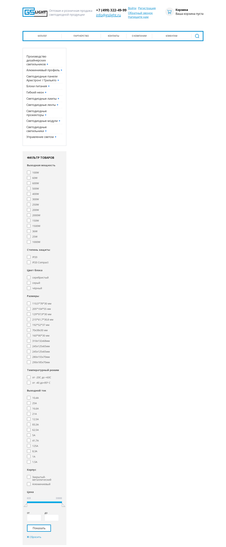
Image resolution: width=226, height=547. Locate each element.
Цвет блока (34, 270)
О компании (139, 35)
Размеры (33, 296)
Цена (30, 492)
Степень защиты (38, 249)
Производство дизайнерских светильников (37, 60)
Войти (132, 8)
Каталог (42, 35)
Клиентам (171, 35)
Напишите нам (138, 17)
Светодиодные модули (43, 121)
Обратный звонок (140, 13)
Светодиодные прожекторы (36, 113)
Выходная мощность (41, 165)
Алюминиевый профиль (44, 70)
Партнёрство (81, 35)
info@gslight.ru (108, 15)
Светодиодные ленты (42, 105)
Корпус (31, 469)
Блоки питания (38, 86)
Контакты (113, 35)
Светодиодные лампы (42, 99)
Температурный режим (43, 370)
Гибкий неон (36, 92)
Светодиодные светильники (36, 129)
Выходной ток (36, 390)
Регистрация (147, 8)
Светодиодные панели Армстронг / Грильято (42, 78)
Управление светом (41, 137)
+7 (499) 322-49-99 (111, 10)
